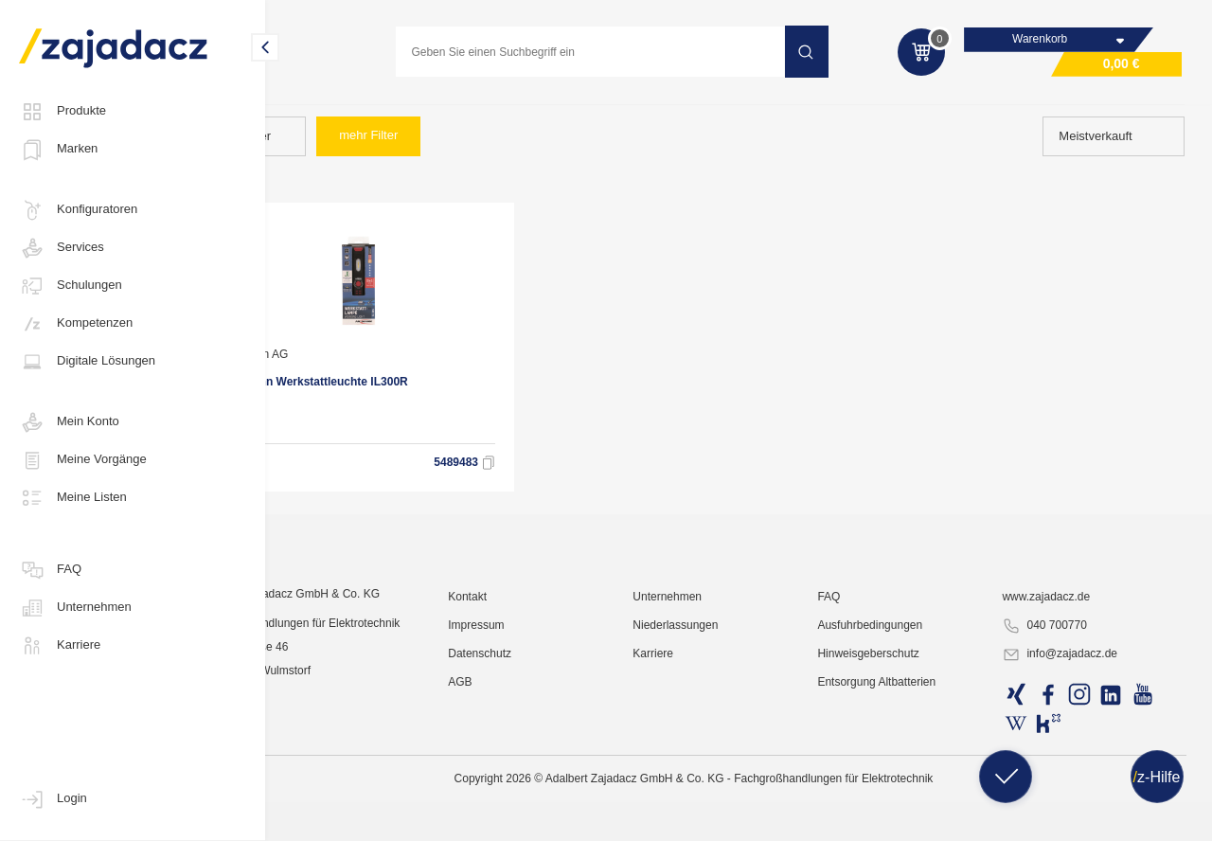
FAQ (50, 570)
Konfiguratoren (78, 210)
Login (53, 799)
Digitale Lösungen (87, 362)
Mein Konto (69, 422)
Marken (58, 149)
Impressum (542, 789)
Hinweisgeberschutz (903, 817)
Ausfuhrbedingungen (904, 789)
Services (61, 248)
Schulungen (70, 286)
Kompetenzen (76, 324)
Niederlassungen (725, 789)
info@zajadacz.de (1078, 818)
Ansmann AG (341, 367)
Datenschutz (546, 817)
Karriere (59, 646)
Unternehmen (75, 608)
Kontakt (533, 760)
